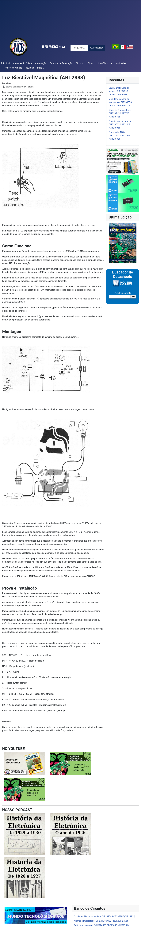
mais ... (40, 67)
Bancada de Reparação (61, 63)
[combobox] (79, 48)
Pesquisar (96, 47)
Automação (40, 63)
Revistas (29, 67)
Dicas (90, 63)
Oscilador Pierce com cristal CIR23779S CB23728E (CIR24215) (104, 916)
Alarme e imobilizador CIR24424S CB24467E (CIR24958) (101, 921)
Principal (5, 63)
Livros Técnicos (104, 63)
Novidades (121, 63)
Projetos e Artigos (13, 67)
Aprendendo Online (22, 63)
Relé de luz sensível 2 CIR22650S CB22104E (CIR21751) (101, 925)
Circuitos (80, 63)
